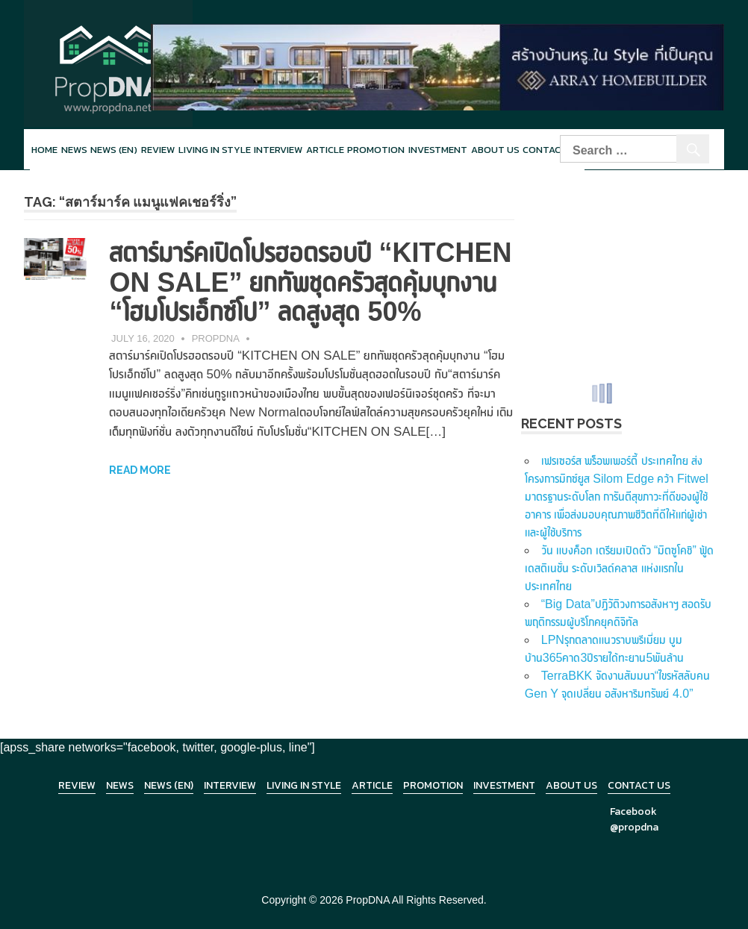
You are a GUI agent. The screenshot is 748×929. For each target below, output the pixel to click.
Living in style (214, 150)
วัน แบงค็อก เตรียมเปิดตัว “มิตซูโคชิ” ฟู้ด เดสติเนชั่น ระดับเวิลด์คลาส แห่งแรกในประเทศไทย (619, 568)
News (74, 150)
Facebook (633, 811)
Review (158, 150)
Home (44, 150)
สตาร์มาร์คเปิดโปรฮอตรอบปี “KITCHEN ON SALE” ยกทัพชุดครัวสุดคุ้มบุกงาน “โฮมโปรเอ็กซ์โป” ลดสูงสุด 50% (310, 282)
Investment (437, 150)
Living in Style (304, 785)
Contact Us (639, 785)
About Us (495, 150)
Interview (278, 150)
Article (325, 150)
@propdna (634, 827)
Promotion (376, 150)
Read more (140, 470)
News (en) (113, 150)
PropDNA (216, 338)
